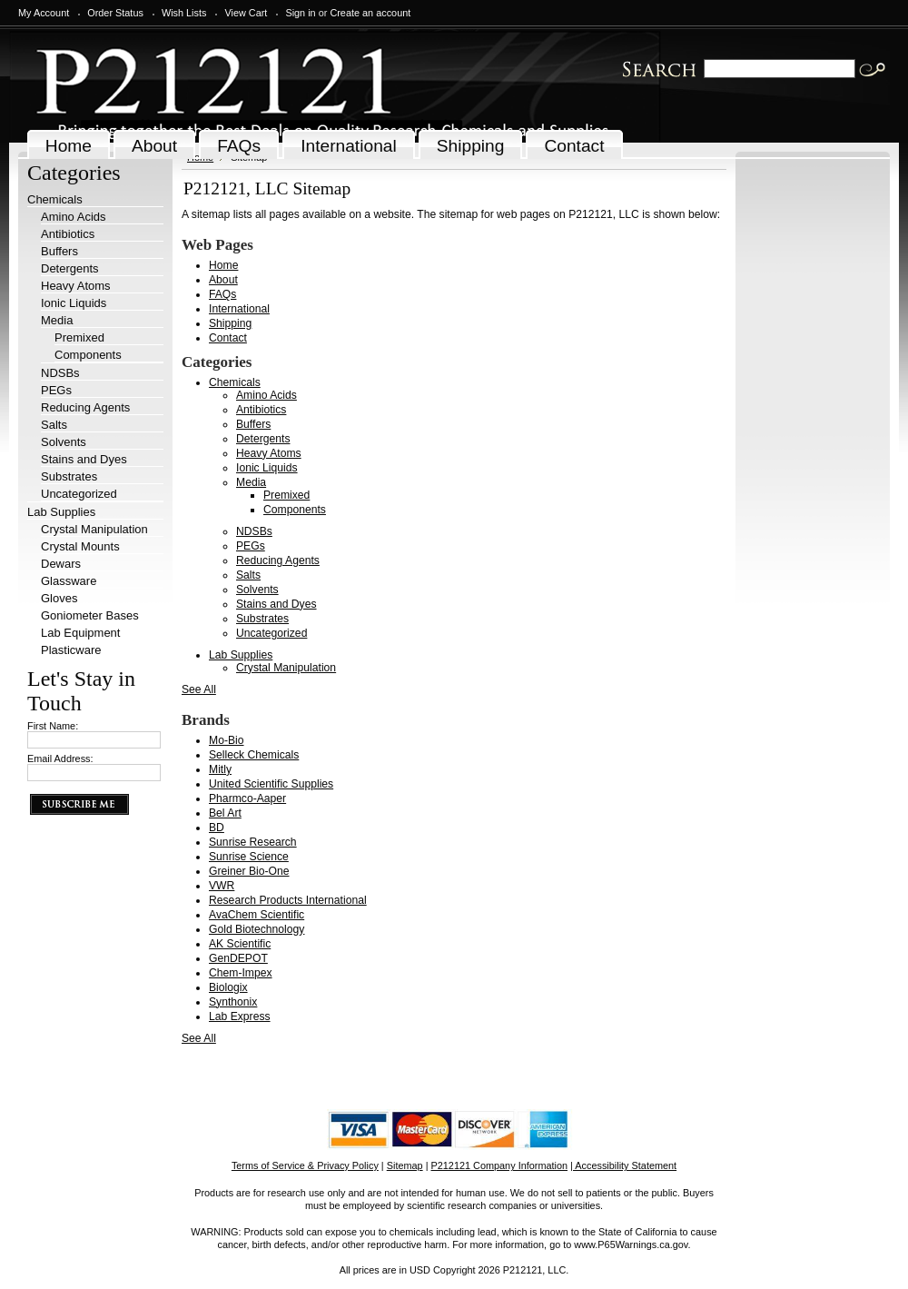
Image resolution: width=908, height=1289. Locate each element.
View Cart (245, 12)
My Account (43, 12)
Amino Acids (73, 216)
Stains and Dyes (84, 459)
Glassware (68, 581)
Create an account (370, 12)
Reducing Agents (85, 407)
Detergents (70, 268)
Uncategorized (79, 494)
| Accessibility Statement (623, 1165)
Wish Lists (184, 12)
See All (199, 689)
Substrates (69, 476)
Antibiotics (67, 234)
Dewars (61, 563)
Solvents (63, 442)
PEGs (56, 390)
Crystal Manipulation (94, 529)
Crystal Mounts (80, 546)
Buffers (59, 251)
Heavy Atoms (76, 286)
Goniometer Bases (90, 615)
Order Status (115, 12)
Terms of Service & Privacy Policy (305, 1165)
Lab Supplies (61, 512)
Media (57, 320)
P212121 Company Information (499, 1165)
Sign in (300, 12)
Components (88, 355)
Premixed (79, 337)
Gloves (59, 598)
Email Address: (60, 758)
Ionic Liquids (73, 303)
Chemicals (55, 199)
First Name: (52, 725)
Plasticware (71, 650)
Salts (54, 424)
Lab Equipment (80, 633)
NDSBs (60, 373)
